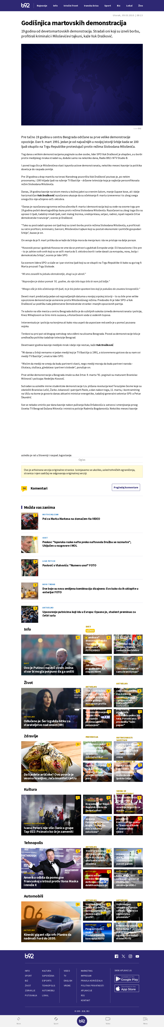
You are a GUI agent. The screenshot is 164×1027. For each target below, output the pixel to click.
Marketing (87, 970)
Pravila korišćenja (92, 980)
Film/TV (90, 800)
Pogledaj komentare (126, 487)
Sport (28, 975)
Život (28, 985)
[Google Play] (127, 979)
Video (67, 970)
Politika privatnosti (92, 985)
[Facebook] (116, 956)
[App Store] (127, 989)
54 (24, 488)
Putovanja (31, 995)
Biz (26, 980)
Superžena (48, 975)
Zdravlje (30, 990)
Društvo (121, 639)
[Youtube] (137, 956)
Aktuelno (48, 607)
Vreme (67, 985)
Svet (45, 537)
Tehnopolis (48, 985)
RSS (83, 995)
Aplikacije (86, 990)
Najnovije (42, 5)
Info (27, 970)
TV (65, 975)
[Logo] (25, 5)
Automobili (48, 990)
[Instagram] (130, 956)
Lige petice (48, 561)
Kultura (46, 970)
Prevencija (92, 736)
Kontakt (85, 1000)
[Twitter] (123, 956)
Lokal (45, 995)
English (68, 980)
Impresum (86, 975)
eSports (46, 980)
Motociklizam (50, 514)
